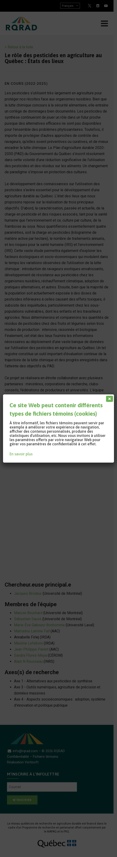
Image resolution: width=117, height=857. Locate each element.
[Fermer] (108, 397)
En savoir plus (21, 454)
